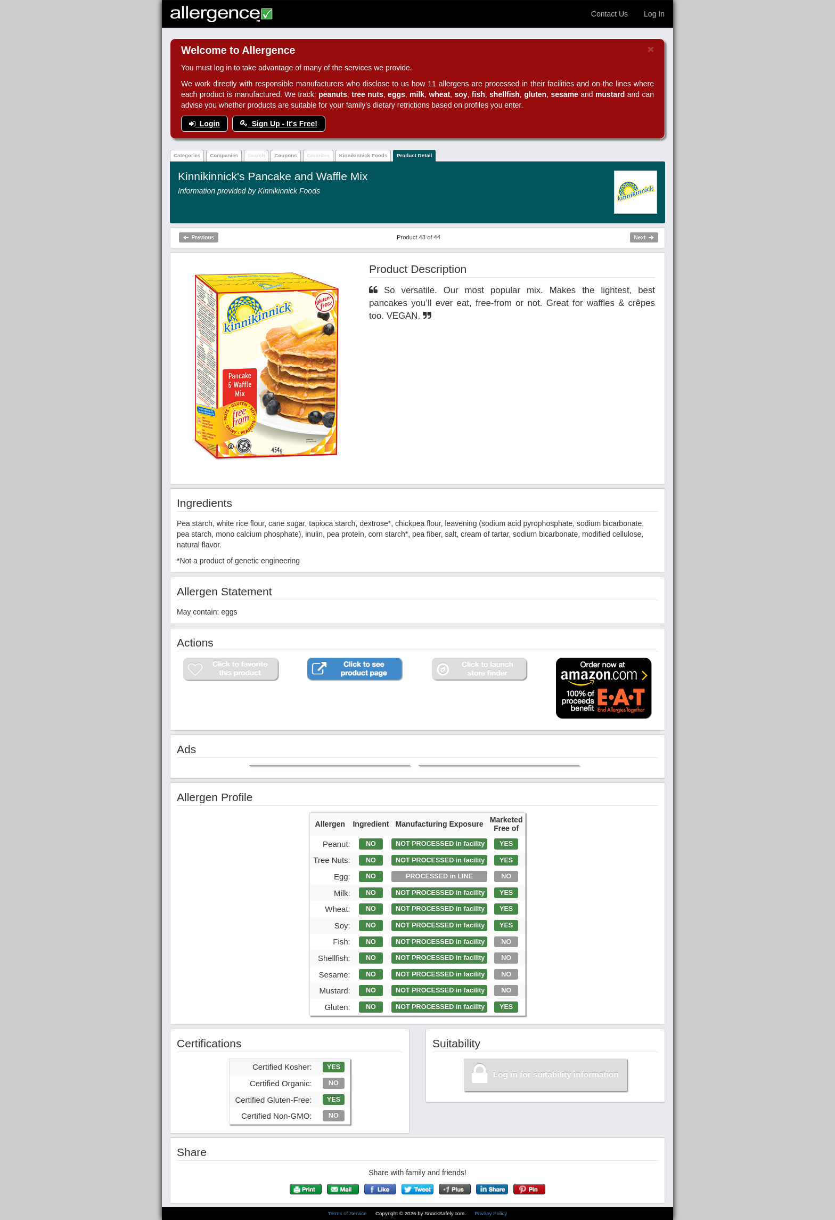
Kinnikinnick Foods (363, 155)
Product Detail (414, 155)
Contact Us (609, 14)
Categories (187, 155)
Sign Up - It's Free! (278, 123)
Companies (224, 155)
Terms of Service (348, 1213)
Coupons (285, 155)
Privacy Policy (490, 1213)
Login (204, 123)
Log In (654, 14)
